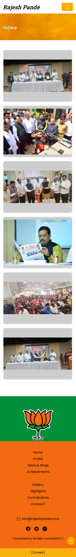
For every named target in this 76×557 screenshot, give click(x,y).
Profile (38, 459)
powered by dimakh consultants (38, 538)
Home (38, 452)
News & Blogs (38, 465)
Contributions (38, 497)
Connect (38, 504)
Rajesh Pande (21, 7)
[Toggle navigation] (67, 7)
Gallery (38, 484)
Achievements (38, 471)
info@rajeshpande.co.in (40, 518)
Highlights (38, 491)
